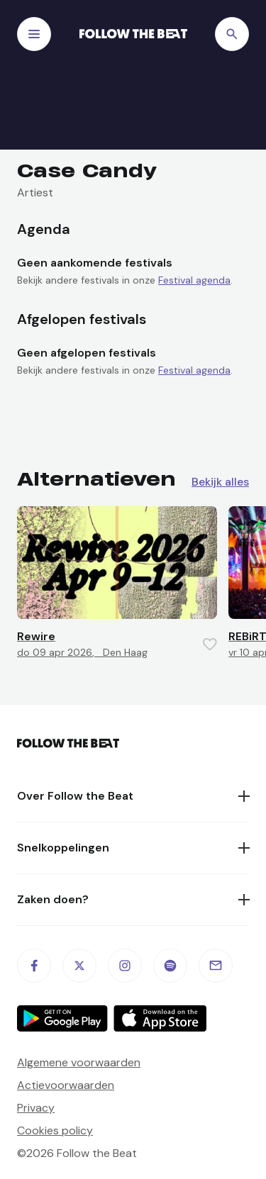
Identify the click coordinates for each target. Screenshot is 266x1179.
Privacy (36, 1107)
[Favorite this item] (210, 644)
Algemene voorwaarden (78, 1062)
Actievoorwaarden (65, 1085)
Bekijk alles (220, 482)
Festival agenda (194, 280)
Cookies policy (55, 1130)
